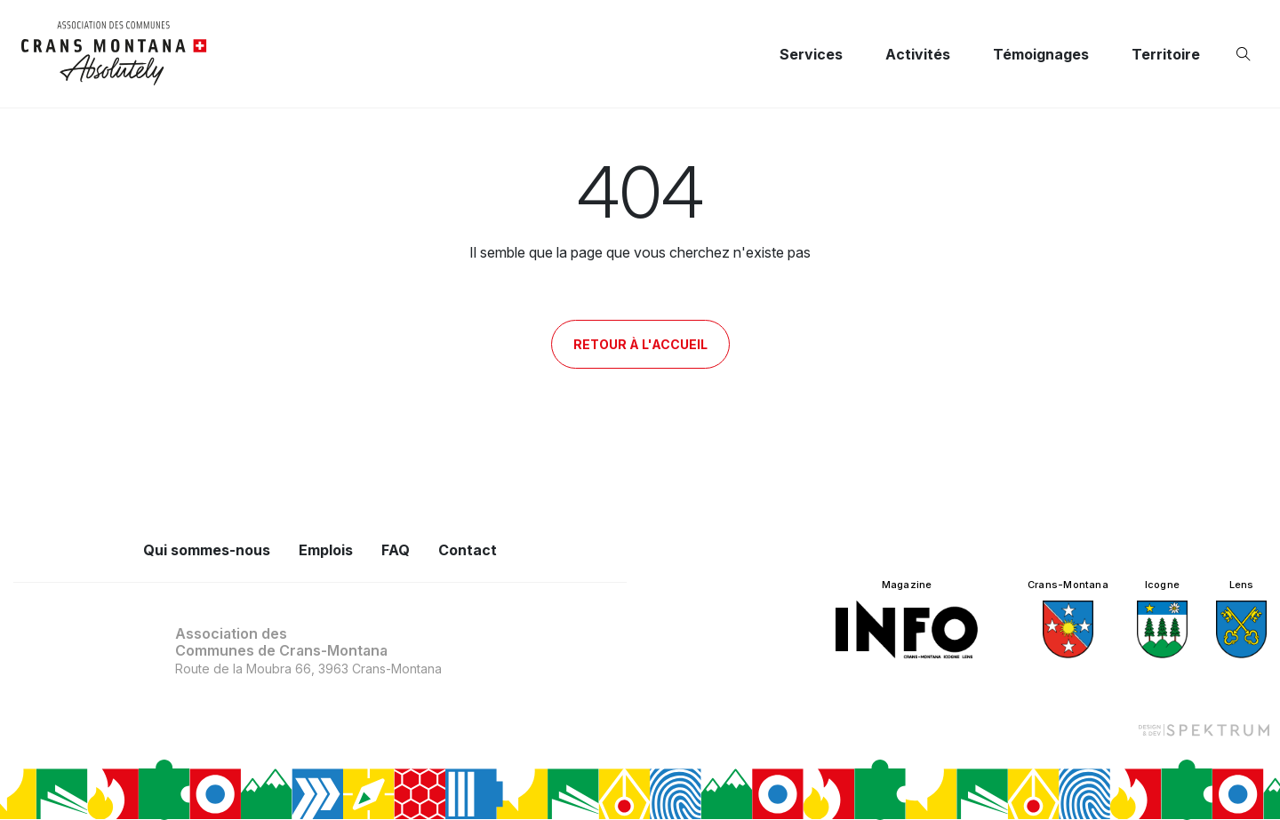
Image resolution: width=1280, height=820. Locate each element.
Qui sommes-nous (206, 550)
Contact (467, 550)
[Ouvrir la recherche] (1247, 54)
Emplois (326, 550)
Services (811, 54)
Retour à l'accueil (640, 344)
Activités (917, 54)
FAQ (395, 550)
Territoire (1166, 54)
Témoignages (1041, 54)
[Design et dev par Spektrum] (1203, 728)
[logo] (114, 53)
